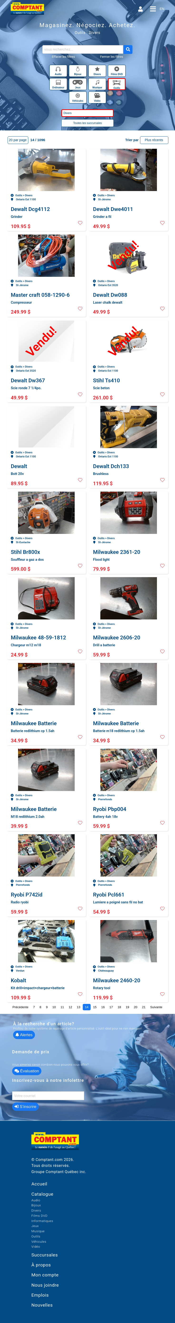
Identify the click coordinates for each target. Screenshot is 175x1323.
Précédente (20, 1007)
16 (103, 1007)
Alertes (24, 1035)
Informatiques (42, 1221)
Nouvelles (42, 1305)
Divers (36, 1210)
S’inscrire (25, 1106)
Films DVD (39, 1216)
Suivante (156, 1007)
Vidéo (35, 1246)
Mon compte (45, 1275)
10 (54, 1007)
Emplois (40, 1295)
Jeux (35, 1226)
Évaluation (27, 1071)
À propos (41, 1265)
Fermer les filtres (111, 56)
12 (70, 1007)
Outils (35, 1236)
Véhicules (38, 1241)
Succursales (44, 1255)
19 (127, 1007)
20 (135, 1007)
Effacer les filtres (63, 56)
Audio (35, 1200)
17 (111, 1007)
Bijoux (36, 1205)
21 (144, 1007)
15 (95, 1007)
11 (62, 1007)
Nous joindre (45, 1285)
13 (78, 1007)
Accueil (39, 1184)
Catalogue (42, 1194)
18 (119, 1007)
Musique (38, 1231)
